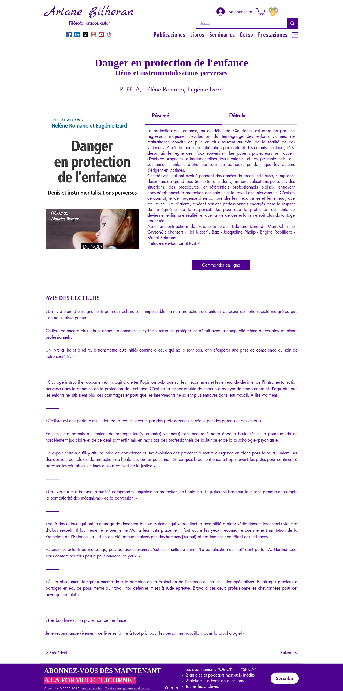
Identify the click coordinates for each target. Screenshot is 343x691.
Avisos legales (92, 688)
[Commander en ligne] (221, 265)
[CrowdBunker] (109, 34)
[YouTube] (101, 34)
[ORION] (177, 688)
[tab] (183, 116)
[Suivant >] (284, 652)
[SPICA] (172, 688)
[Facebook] (69, 34)
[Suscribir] (285, 678)
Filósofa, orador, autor (89, 23)
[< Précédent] (63, 652)
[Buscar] (238, 23)
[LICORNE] (166, 687)
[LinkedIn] (77, 34)
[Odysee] (93, 34)
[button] (260, 11)
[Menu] (295, 34)
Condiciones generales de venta (127, 688)
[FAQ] (273, 11)
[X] (85, 34)
